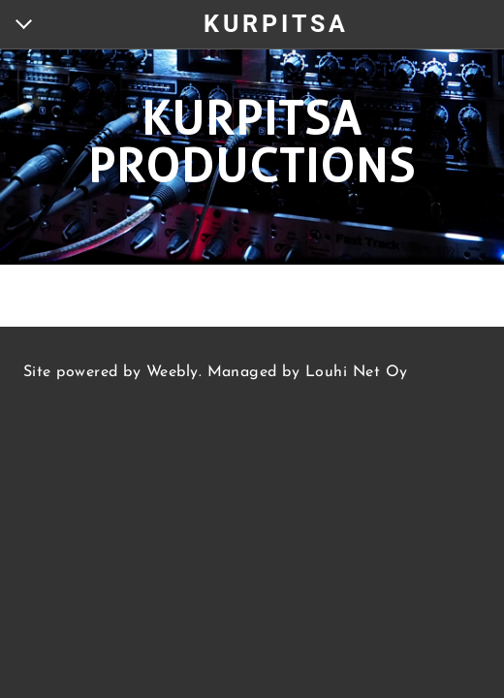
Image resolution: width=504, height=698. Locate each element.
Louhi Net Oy (356, 372)
